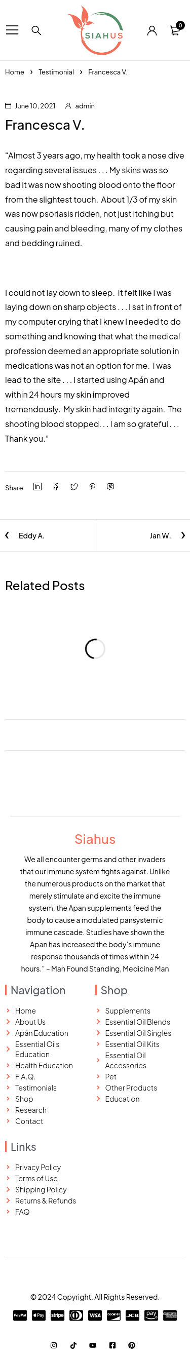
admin (85, 106)
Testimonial (56, 72)
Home (14, 72)
